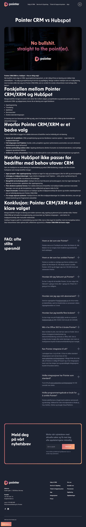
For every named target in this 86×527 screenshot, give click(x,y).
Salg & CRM (31, 4)
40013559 (60, 317)
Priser (51, 499)
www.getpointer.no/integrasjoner (53, 358)
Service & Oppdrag (42, 4)
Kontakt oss (70, 485)
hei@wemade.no (62, 301)
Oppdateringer (71, 495)
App (68, 4)
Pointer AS (13, 519)
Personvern (70, 489)
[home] (11, 4)
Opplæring (70, 492)
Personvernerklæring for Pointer (13, 504)
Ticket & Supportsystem (57, 4)
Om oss (69, 482)
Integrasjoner (53, 495)
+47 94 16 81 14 (8, 496)
